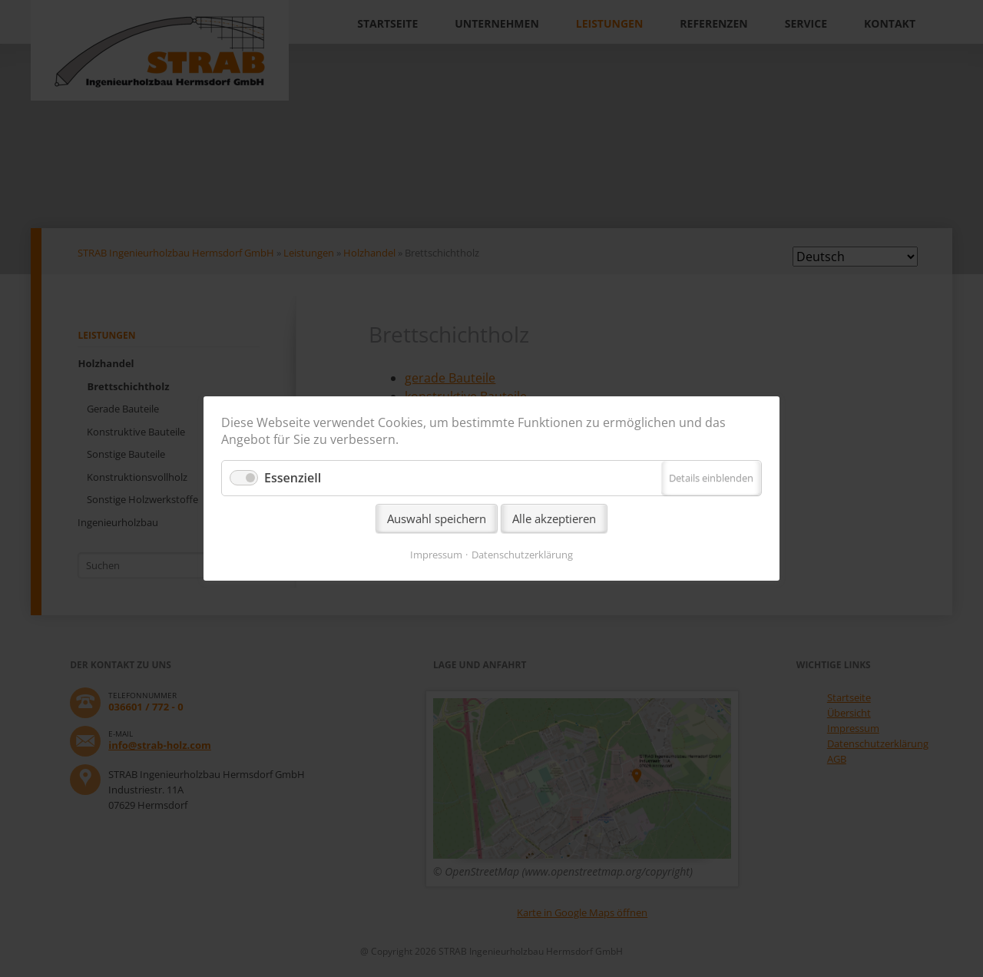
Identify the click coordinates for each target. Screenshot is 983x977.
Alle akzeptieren (554, 518)
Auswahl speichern (436, 518)
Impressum (436, 554)
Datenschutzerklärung (522, 554)
